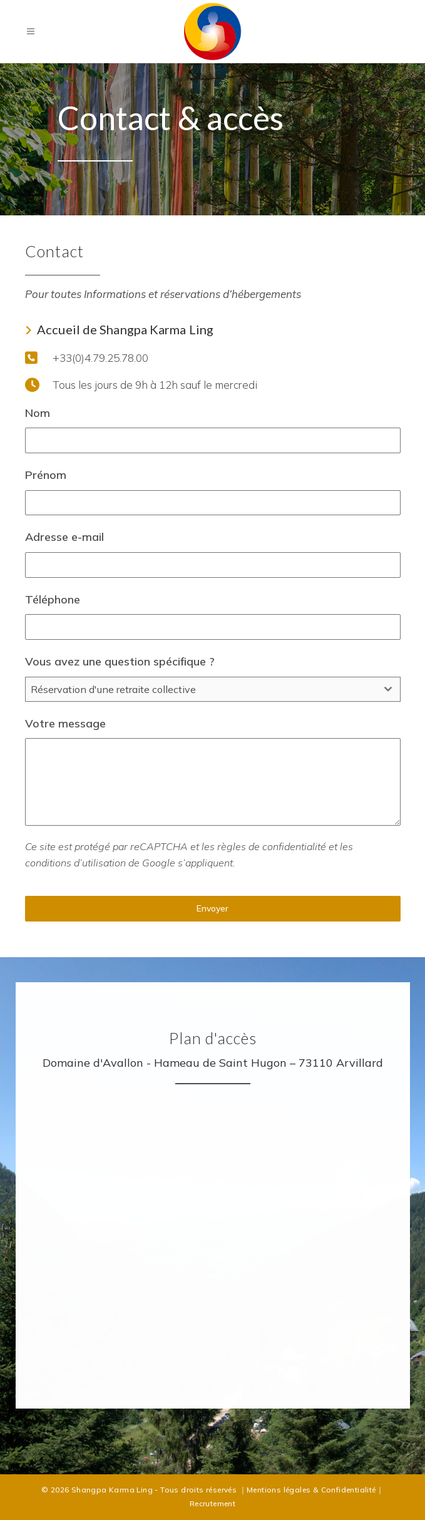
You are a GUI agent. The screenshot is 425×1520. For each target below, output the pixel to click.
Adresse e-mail (64, 537)
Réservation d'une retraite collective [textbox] (113, 689)
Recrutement (212, 1503)
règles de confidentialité (271, 846)
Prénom (45, 475)
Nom (37, 413)
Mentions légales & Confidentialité (311, 1489)
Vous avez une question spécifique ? (120, 661)
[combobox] (213, 689)
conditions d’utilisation (75, 862)
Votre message (65, 723)
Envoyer (212, 908)
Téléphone (52, 599)
